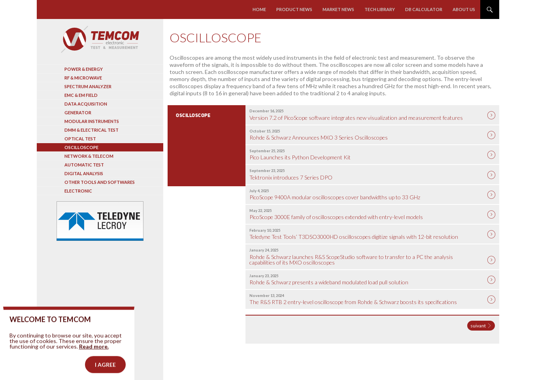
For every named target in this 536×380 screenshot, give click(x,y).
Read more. (94, 356)
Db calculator (423, 9)
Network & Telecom (88, 156)
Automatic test (84, 164)
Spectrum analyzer (87, 86)
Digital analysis (83, 173)
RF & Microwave (83, 77)
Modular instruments (91, 121)
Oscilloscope (81, 147)
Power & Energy (83, 69)
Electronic (78, 190)
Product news (294, 9)
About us (464, 9)
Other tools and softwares (99, 182)
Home (259, 9)
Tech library (379, 9)
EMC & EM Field (81, 95)
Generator (77, 112)
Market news (338, 9)
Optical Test (80, 138)
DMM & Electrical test (91, 129)
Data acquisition (85, 103)
